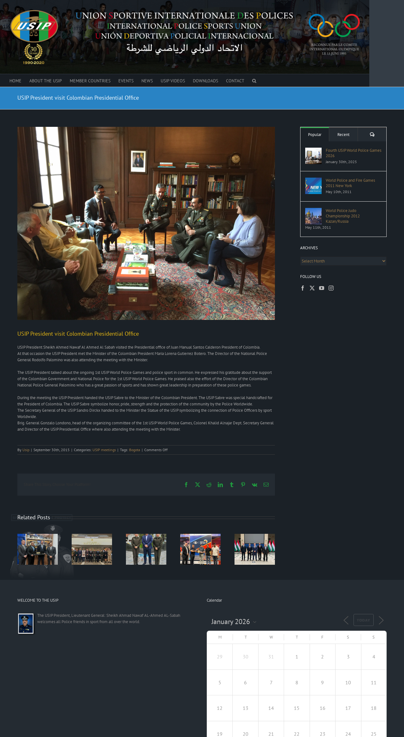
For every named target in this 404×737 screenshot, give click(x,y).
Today (363, 620)
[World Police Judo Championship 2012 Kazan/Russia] (313, 211)
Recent (343, 134)
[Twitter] (312, 288)
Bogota (134, 449)
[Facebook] (302, 288)
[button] (254, 80)
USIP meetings (104, 449)
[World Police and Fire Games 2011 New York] (313, 180)
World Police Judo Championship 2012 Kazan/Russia (343, 216)
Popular (314, 134)
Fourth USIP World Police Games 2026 (353, 153)
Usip (25, 449)
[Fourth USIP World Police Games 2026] (313, 150)
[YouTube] (321, 288)
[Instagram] (331, 288)
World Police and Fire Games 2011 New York (350, 183)
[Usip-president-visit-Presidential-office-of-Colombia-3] (146, 223)
